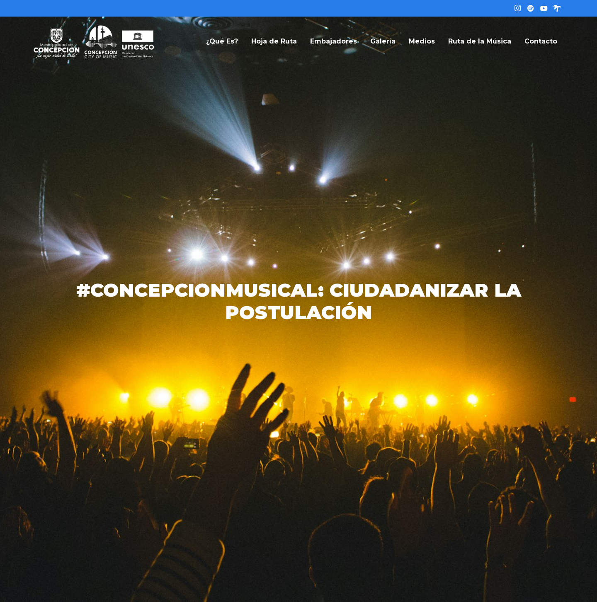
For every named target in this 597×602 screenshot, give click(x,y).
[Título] (530, 8)
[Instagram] (517, 8)
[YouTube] (544, 8)
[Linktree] (557, 8)
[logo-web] (94, 41)
